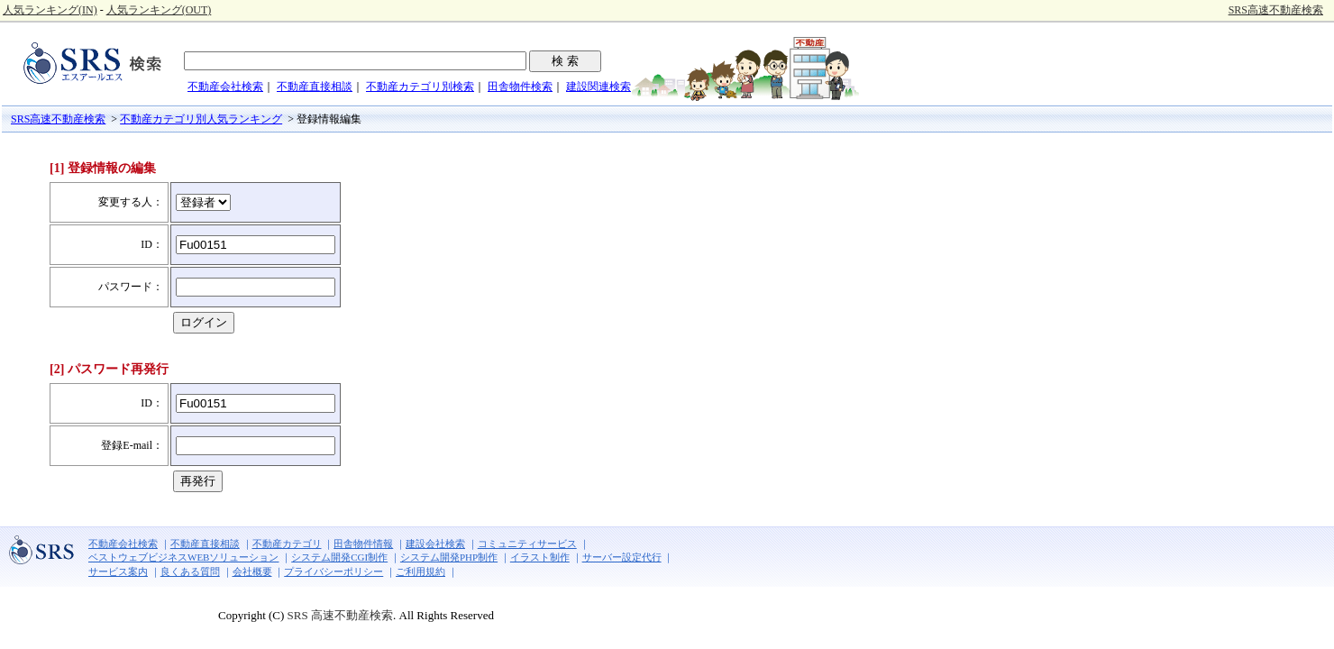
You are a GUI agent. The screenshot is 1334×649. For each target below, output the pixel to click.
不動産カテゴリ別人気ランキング (201, 119)
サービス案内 (118, 571)
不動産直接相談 (314, 86)
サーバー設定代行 (622, 557)
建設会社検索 (435, 543)
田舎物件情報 (363, 543)
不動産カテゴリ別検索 (420, 86)
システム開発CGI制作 (339, 557)
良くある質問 (190, 571)
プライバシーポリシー (333, 571)
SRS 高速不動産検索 (338, 615)
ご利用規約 (420, 571)
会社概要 (252, 571)
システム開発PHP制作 (449, 557)
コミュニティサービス (527, 543)
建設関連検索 (598, 86)
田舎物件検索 (520, 86)
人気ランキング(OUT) (159, 10)
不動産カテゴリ (287, 543)
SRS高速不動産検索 (1276, 10)
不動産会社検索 (225, 86)
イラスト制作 (540, 557)
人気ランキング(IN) (50, 10)
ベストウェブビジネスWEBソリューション (183, 557)
